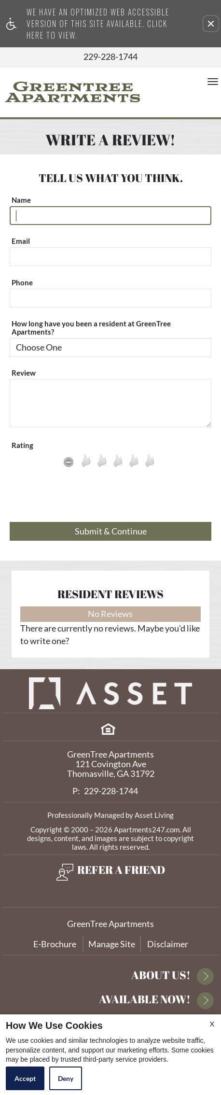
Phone (22, 283)
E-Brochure (54, 944)
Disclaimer (167, 944)
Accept (25, 1078)
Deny (65, 1078)
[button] (211, 23)
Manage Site (111, 944)
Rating (22, 445)
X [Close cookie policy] (212, 1024)
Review (24, 373)
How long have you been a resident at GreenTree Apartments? (91, 328)
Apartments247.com (147, 829)
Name (21, 200)
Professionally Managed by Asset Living (110, 815)
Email (21, 241)
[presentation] (110, 498)
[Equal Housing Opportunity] (108, 729)
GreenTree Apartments (110, 923)
